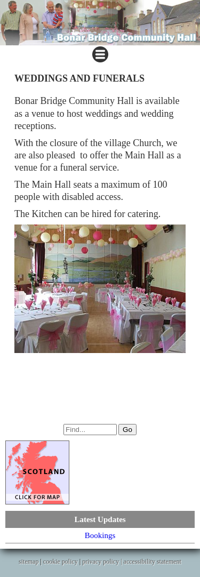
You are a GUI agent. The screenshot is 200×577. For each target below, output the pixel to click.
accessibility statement (152, 561)
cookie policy (60, 561)
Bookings (100, 535)
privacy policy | (102, 561)
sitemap (28, 561)
